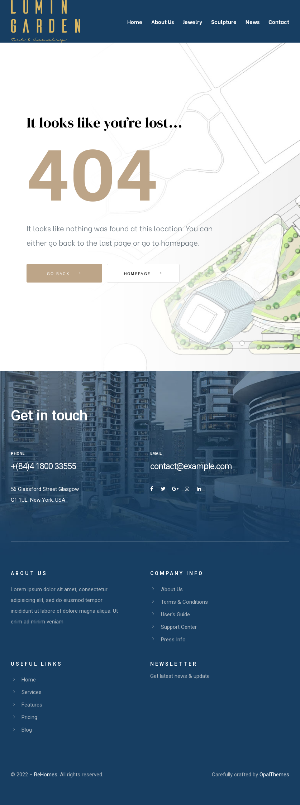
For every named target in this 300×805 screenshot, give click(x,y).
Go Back (64, 273)
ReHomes (45, 774)
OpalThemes (274, 774)
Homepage (146, 273)
